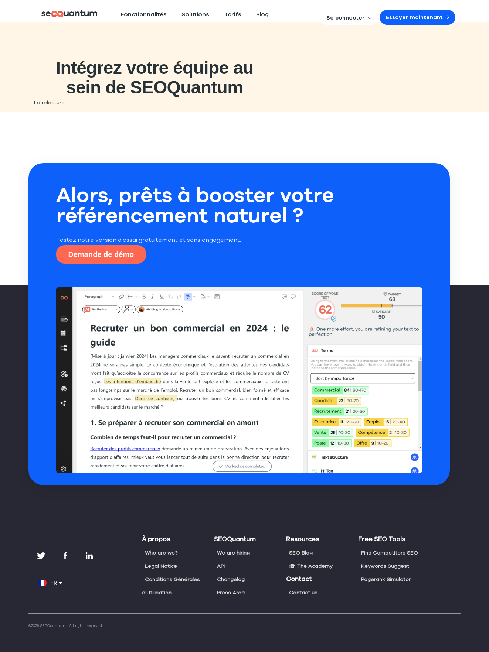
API (221, 566)
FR (50, 583)
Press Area (230, 593)
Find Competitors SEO (388, 553)
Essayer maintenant (424, 17)
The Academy (309, 566)
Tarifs (214, 14)
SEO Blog (301, 553)
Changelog (230, 579)
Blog (241, 14)
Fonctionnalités (138, 14)
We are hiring (233, 553)
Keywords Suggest (384, 566)
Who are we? (161, 553)
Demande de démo (101, 254)
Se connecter (366, 17)
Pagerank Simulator (385, 579)
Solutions (182, 14)
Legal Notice (160, 566)
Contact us (302, 593)
